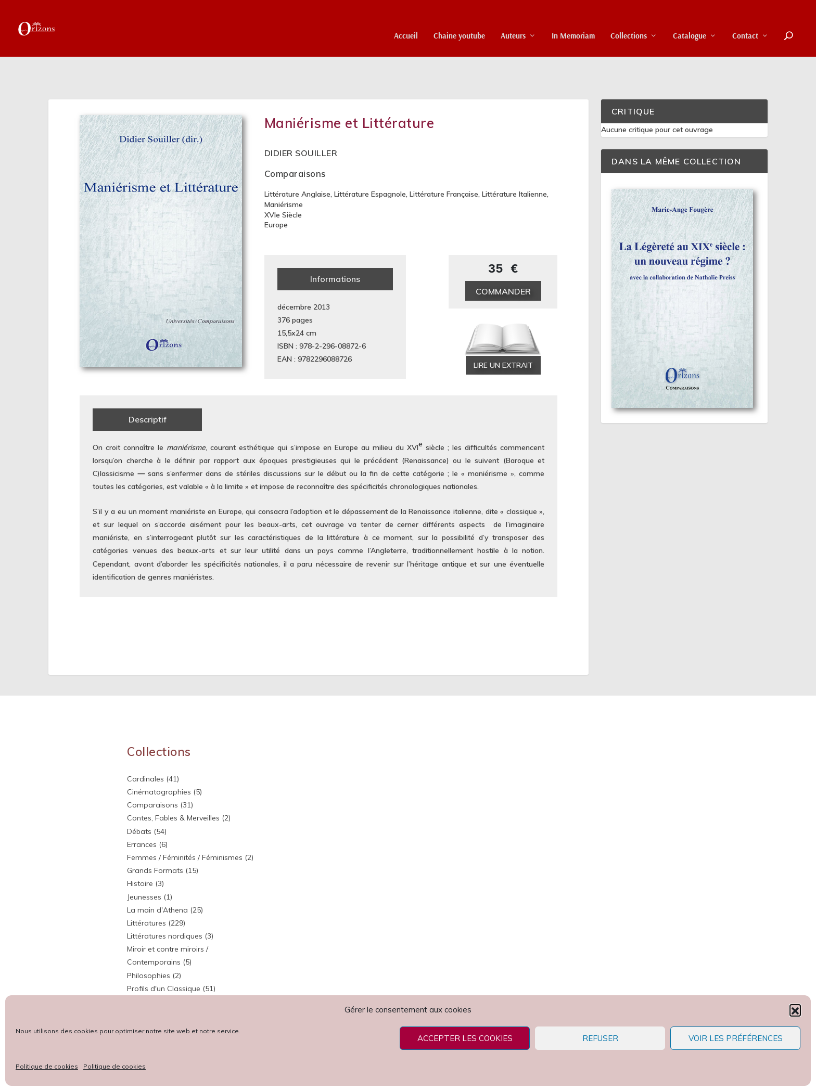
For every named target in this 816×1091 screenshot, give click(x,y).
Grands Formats (155, 838)
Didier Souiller (301, 120)
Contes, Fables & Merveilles (173, 786)
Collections (628, 21)
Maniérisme (283, 172)
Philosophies (148, 943)
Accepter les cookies (465, 1038)
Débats (139, 799)
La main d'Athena (157, 877)
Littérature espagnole (370, 162)
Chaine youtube (459, 21)
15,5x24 (290, 300)
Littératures (146, 891)
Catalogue (689, 21)
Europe (276, 193)
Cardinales (145, 746)
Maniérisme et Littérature (349, 91)
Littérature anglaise (297, 162)
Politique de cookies (47, 1066)
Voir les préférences (735, 1038)
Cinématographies (159, 760)
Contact (745, 21)
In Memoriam (573, 21)
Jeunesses (144, 864)
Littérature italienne (514, 162)
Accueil (406, 21)
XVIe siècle (283, 182)
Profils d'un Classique (163, 956)
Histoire (140, 851)
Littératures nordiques (164, 904)
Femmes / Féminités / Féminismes (185, 825)
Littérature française (444, 162)
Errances (142, 812)
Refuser (600, 1038)
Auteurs (513, 21)
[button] (795, 1010)
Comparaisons (295, 141)
